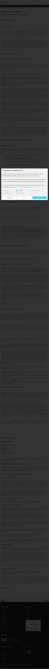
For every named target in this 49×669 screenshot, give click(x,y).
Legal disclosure (34, 187)
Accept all (39, 198)
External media (35, 191)
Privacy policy (19, 187)
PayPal (6, 193)
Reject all (9, 198)
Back (30, 193)
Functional (20, 193)
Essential (7, 191)
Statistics (20, 191)
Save (24, 198)
